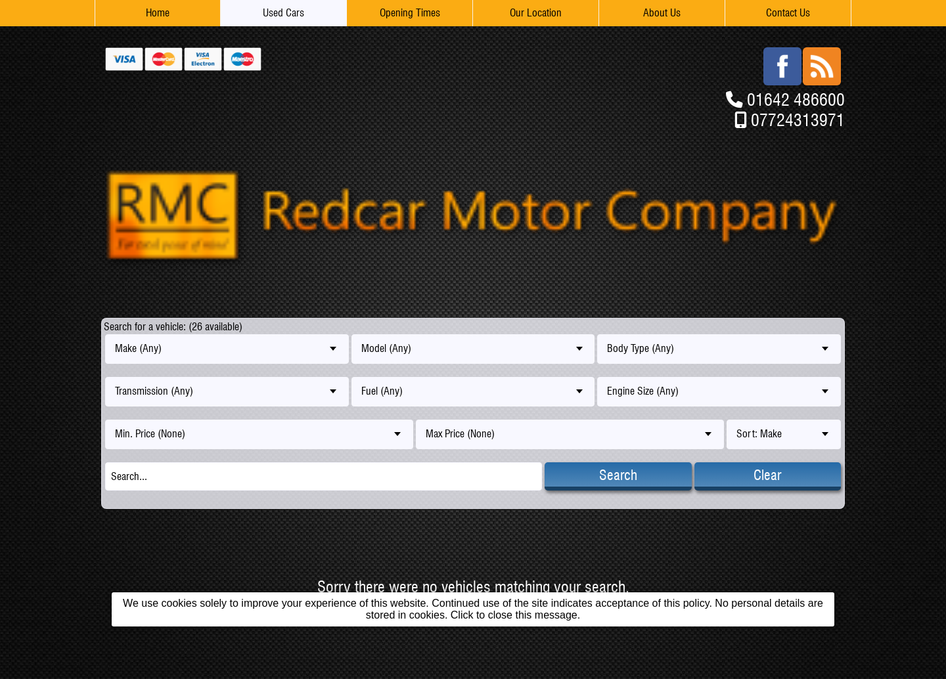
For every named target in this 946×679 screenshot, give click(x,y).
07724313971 (798, 120)
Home (157, 13)
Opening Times (410, 13)
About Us (662, 13)
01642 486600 (796, 99)
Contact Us (788, 13)
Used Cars (283, 13)
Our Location (536, 13)
